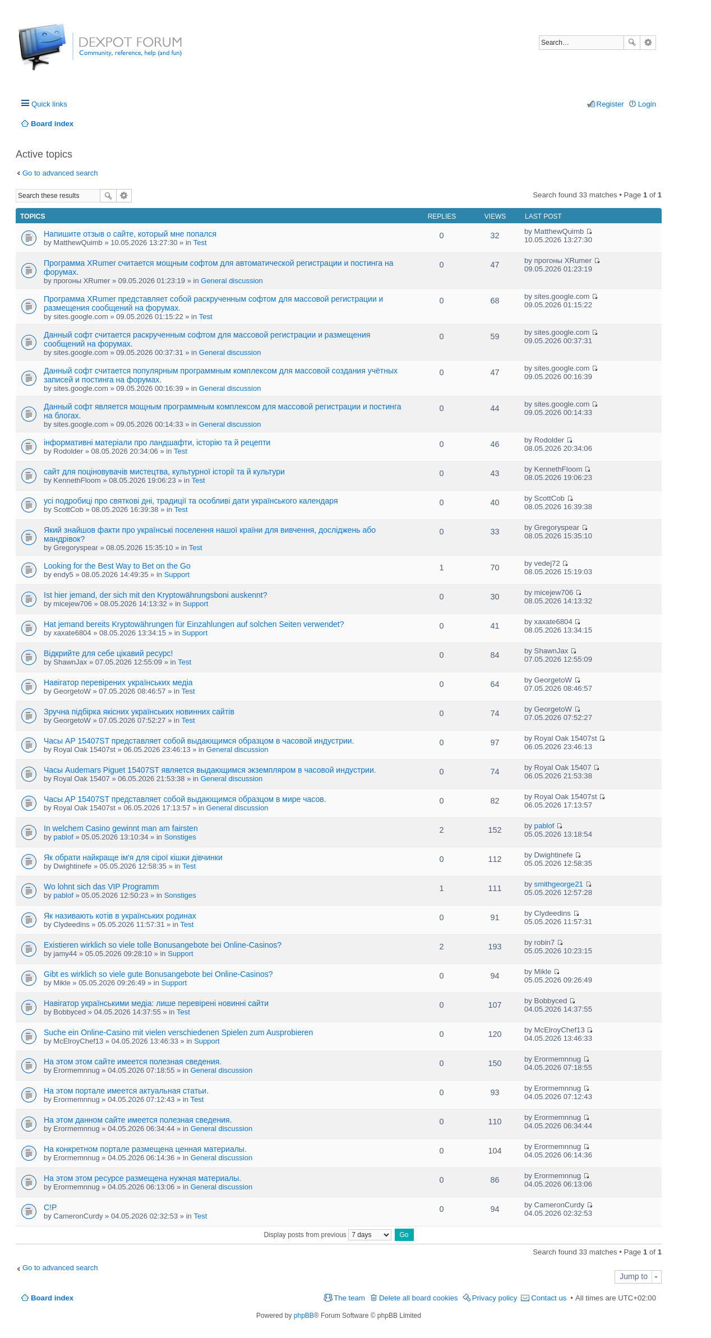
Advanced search (647, 42)
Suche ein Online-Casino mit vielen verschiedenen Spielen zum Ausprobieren (178, 1032)
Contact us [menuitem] (548, 1298)
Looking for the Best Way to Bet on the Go (117, 565)
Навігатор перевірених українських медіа (118, 682)
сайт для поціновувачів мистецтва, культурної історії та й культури (164, 471)
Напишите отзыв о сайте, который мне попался (130, 233)
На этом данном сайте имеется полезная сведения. (138, 1119)
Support (177, 574)
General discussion (232, 280)
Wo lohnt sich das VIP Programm (101, 886)
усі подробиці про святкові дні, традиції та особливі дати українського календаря (191, 500)
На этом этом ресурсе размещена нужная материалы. (142, 1178)
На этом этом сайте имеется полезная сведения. (132, 1061)
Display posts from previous (327, 1235)
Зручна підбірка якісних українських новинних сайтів (139, 711)
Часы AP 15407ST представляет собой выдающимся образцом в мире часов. (185, 799)
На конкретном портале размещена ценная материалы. (145, 1149)
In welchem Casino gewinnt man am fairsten (121, 828)
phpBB (304, 1315)
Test (200, 242)
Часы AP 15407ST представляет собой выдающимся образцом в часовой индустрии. (199, 740)
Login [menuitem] (647, 104)
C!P (50, 1207)
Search (632, 42)
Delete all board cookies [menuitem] (418, 1298)
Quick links (49, 104)
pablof (63, 837)
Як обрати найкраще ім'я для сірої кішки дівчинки (133, 857)
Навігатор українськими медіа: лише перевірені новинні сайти (156, 1003)
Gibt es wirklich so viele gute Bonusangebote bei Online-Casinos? (158, 974)
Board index (52, 1298)
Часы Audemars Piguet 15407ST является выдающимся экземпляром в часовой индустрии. (210, 769)
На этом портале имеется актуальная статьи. (126, 1090)
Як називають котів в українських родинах (120, 915)
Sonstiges (180, 837)
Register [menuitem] (610, 104)
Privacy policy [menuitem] (495, 1298)
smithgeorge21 (558, 884)
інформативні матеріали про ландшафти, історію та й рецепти (157, 442)
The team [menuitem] (349, 1298)
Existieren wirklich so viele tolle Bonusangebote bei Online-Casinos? (162, 944)
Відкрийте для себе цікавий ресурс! (108, 653)
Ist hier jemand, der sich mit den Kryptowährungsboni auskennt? (155, 594)
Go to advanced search (60, 173)
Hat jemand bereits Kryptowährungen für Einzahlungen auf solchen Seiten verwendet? (194, 624)
